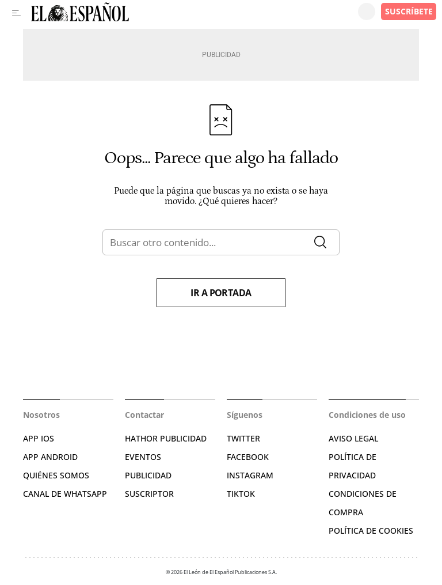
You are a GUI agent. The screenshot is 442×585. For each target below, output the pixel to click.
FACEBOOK (248, 456)
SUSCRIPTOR (149, 493)
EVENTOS (143, 456)
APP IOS (38, 438)
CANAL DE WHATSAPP (65, 493)
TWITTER (243, 438)
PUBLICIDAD (148, 475)
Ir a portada (221, 292)
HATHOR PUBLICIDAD (166, 438)
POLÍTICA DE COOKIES (371, 530)
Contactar (144, 414)
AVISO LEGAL (353, 438)
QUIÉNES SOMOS (56, 475)
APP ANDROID (50, 456)
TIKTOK (241, 493)
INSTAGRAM (250, 475)
